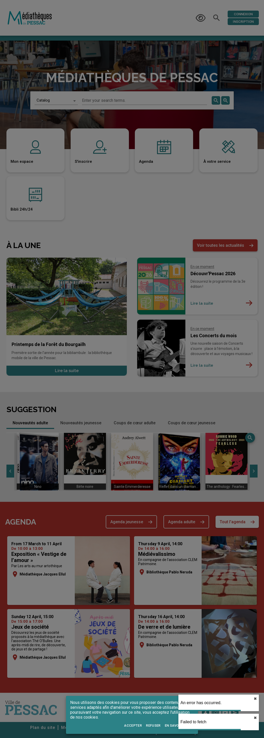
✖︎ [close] (255, 699)
